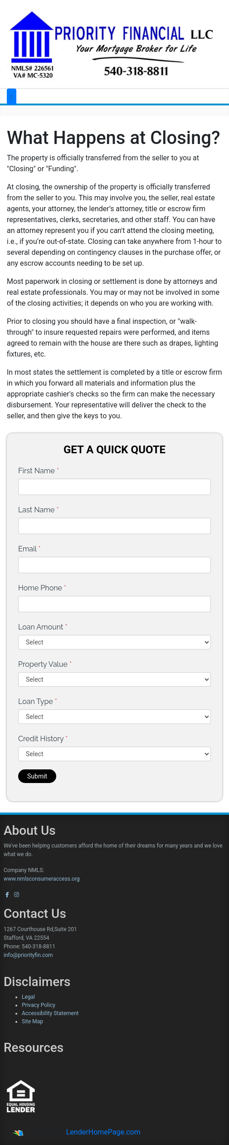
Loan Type (37, 701)
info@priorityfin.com (28, 955)
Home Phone (42, 588)
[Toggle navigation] (11, 97)
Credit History (43, 738)
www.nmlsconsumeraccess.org (42, 879)
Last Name (38, 510)
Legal (28, 997)
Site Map (32, 1021)
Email (29, 549)
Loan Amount (43, 627)
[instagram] (16, 895)
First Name (38, 470)
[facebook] (7, 895)
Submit (37, 776)
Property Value (45, 664)
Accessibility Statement (50, 1013)
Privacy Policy (38, 1005)
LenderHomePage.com (103, 1132)
